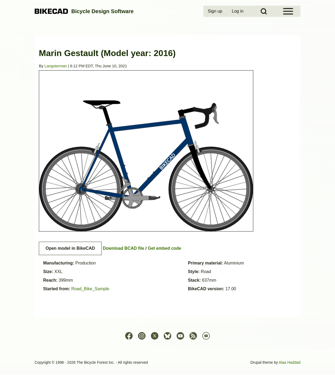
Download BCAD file (123, 248)
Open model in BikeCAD (70, 248)
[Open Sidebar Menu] (288, 11)
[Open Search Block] (264, 11)
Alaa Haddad (289, 362)
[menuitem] (215, 11)
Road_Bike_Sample (90, 288)
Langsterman (55, 66)
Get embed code (164, 248)
